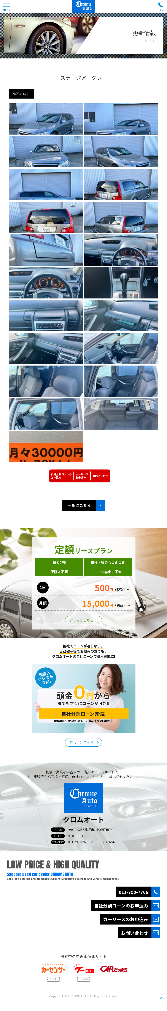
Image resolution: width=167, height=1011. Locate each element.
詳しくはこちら (81, 620)
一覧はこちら (79, 505)
